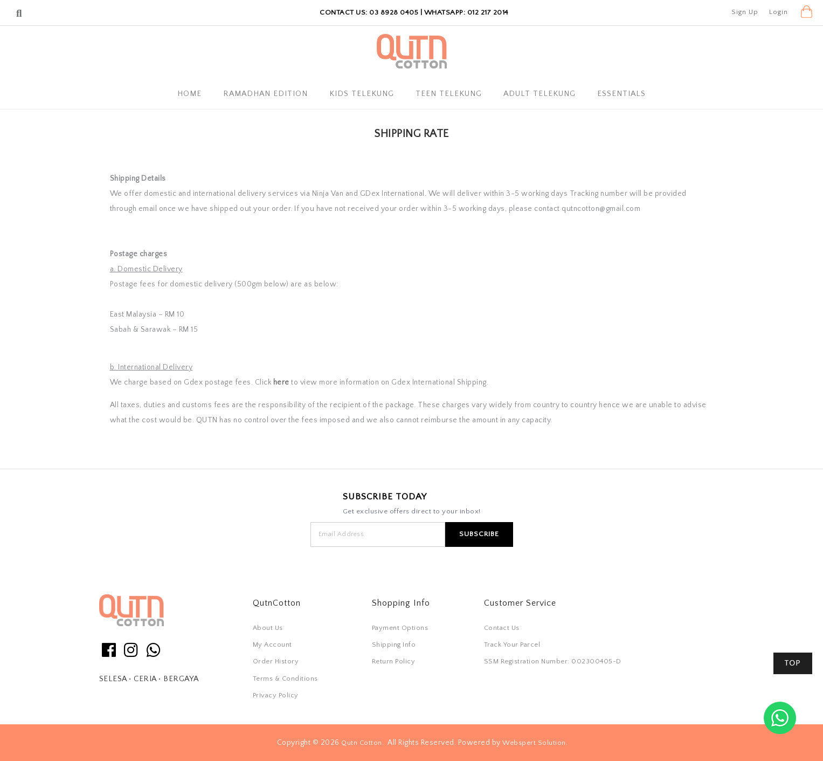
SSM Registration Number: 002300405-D (552, 661)
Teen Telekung (449, 94)
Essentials (621, 94)
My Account (272, 644)
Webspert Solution (534, 742)
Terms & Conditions (285, 678)
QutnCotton (277, 603)
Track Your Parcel (512, 644)
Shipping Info (394, 644)
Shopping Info (401, 603)
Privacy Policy (276, 695)
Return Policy (394, 661)
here (281, 382)
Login (778, 12)
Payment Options (400, 628)
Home (189, 94)
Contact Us (502, 628)
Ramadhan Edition (265, 94)
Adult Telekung (539, 94)
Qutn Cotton (361, 742)
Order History (276, 661)
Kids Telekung (361, 94)
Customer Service (520, 603)
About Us (268, 628)
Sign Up (744, 12)
